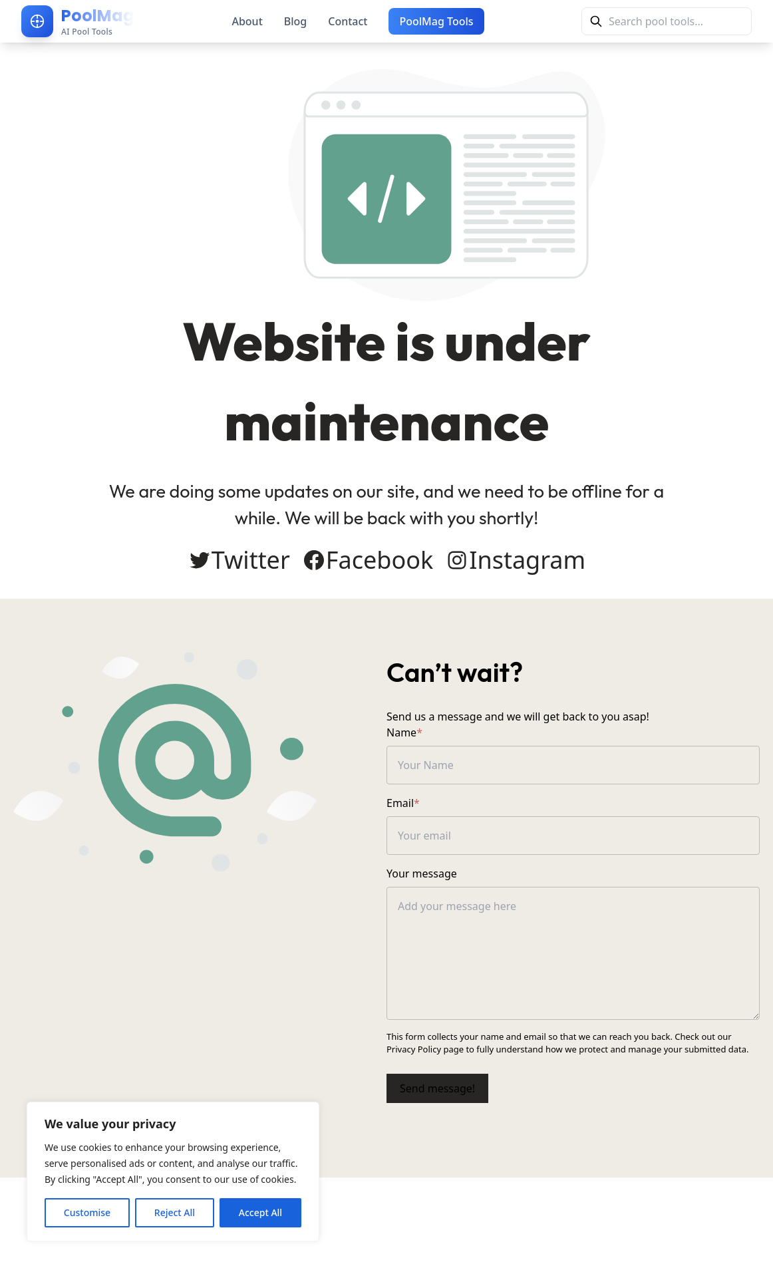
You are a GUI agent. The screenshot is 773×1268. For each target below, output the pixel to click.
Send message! (437, 1088)
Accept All (260, 1212)
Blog (295, 21)
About (247, 21)
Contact (347, 21)
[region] (173, 1171)
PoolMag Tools (436, 21)
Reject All (174, 1212)
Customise (87, 1212)
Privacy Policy (413, 1049)
